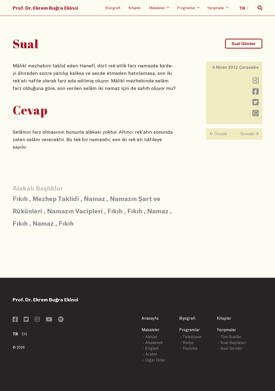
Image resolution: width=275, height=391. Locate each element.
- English (151, 348)
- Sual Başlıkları (232, 342)
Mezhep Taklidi (55, 198)
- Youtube (188, 348)
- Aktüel (150, 336)
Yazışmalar (226, 329)
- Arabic (150, 354)
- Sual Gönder (230, 348)
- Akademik (153, 342)
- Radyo (187, 342)
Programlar (189, 329)
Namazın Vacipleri (75, 211)
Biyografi (112, 7)
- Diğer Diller (154, 360)
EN (24, 334)
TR (15, 334)
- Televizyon (190, 336)
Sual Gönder (243, 43)
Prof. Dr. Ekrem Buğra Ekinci (45, 8)
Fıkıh (20, 198)
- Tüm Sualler (230, 336)
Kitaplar (134, 7)
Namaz (94, 198)
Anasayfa (150, 318)
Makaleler (151, 329)
